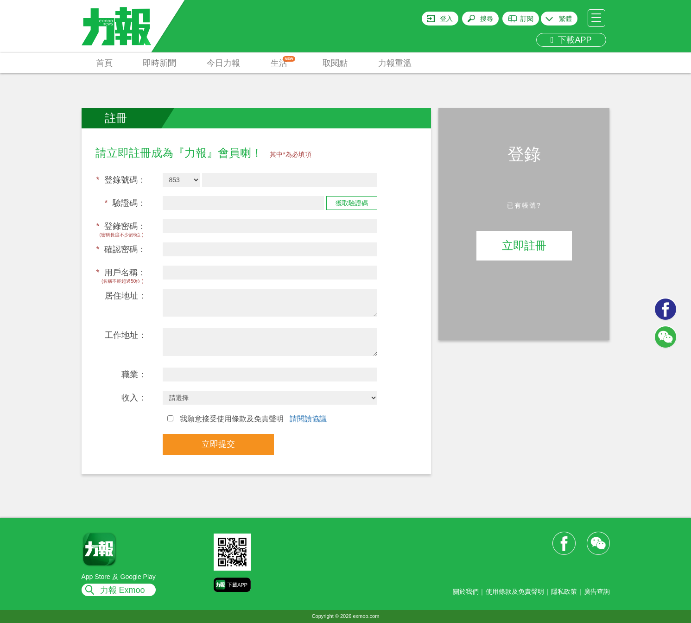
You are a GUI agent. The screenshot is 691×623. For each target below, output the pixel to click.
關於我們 (466, 591)
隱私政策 (564, 591)
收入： (133, 397)
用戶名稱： (121, 272)
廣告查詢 (597, 591)
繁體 (565, 18)
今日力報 (223, 63)
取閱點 (335, 63)
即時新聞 (159, 63)
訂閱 (526, 18)
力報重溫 (395, 63)
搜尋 (486, 18)
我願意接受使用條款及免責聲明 (247, 419)
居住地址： (125, 295)
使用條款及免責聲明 (515, 591)
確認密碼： (121, 249)
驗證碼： (125, 203)
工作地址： (125, 335)
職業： (133, 374)
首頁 (104, 63)
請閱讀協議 (308, 419)
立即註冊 (524, 245)
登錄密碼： (121, 226)
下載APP (571, 39)
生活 (283, 62)
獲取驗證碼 (352, 203)
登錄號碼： (121, 179)
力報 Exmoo (122, 590)
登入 (446, 18)
